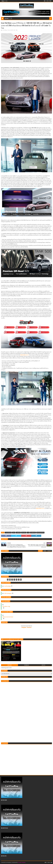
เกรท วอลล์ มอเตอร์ (8, 532)
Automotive (33, 532)
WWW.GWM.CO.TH (24, 355)
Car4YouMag (7, 586)
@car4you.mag (6, 606)
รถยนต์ (14, 532)
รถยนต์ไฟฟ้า (18, 532)
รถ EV (28, 532)
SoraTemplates (8, 862)
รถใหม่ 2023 (24, 532)
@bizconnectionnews (7, 617)
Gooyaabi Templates (22, 862)
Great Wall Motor (40, 532)
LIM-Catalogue (7, 593)
